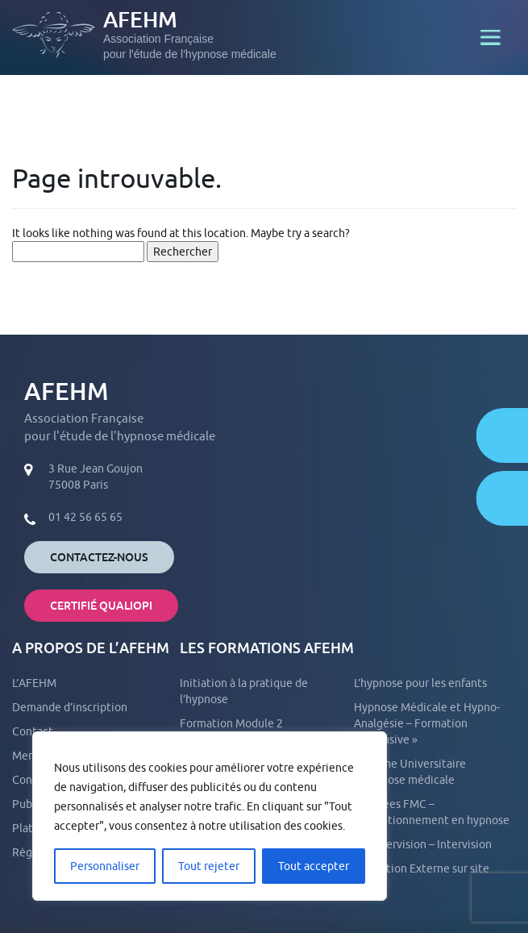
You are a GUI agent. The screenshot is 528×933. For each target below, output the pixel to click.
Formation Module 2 (231, 723)
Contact (32, 731)
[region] (209, 816)
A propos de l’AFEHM (90, 648)
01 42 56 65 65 (85, 516)
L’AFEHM (34, 683)
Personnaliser (104, 866)
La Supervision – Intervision (423, 844)
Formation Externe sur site (421, 868)
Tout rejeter (208, 866)
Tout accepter (313, 866)
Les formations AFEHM (267, 648)
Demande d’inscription (69, 707)
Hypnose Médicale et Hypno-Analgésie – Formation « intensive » (427, 723)
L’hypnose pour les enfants (420, 683)
